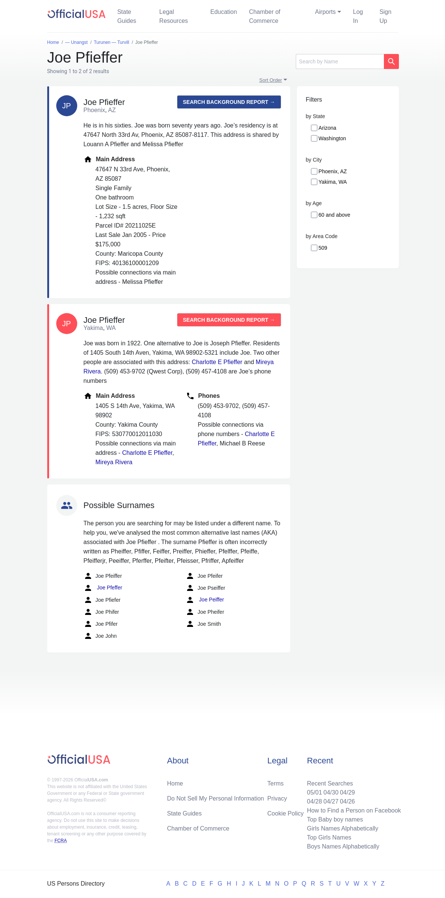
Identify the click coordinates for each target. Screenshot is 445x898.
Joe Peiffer (205, 599)
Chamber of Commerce (264, 16)
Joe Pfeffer (103, 587)
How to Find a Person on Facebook (354, 810)
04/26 (347, 801)
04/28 (314, 801)
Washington (332, 138)
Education (223, 12)
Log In (358, 16)
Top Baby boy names (335, 819)
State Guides (126, 16)
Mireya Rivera (114, 462)
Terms (275, 783)
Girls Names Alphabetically (342, 828)
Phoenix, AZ (333, 171)
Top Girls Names (329, 837)
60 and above (335, 214)
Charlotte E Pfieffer (217, 362)
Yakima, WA (333, 181)
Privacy (277, 798)
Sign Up (385, 16)
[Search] (340, 61)
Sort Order (270, 80)
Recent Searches (330, 783)
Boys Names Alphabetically (343, 846)
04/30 (331, 792)
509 (323, 247)
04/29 (347, 792)
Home (175, 783)
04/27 (331, 801)
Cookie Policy (285, 813)
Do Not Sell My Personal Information (215, 798)
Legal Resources (173, 16)
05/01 (314, 792)
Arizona (327, 127)
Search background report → (229, 102)
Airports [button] (325, 12)
